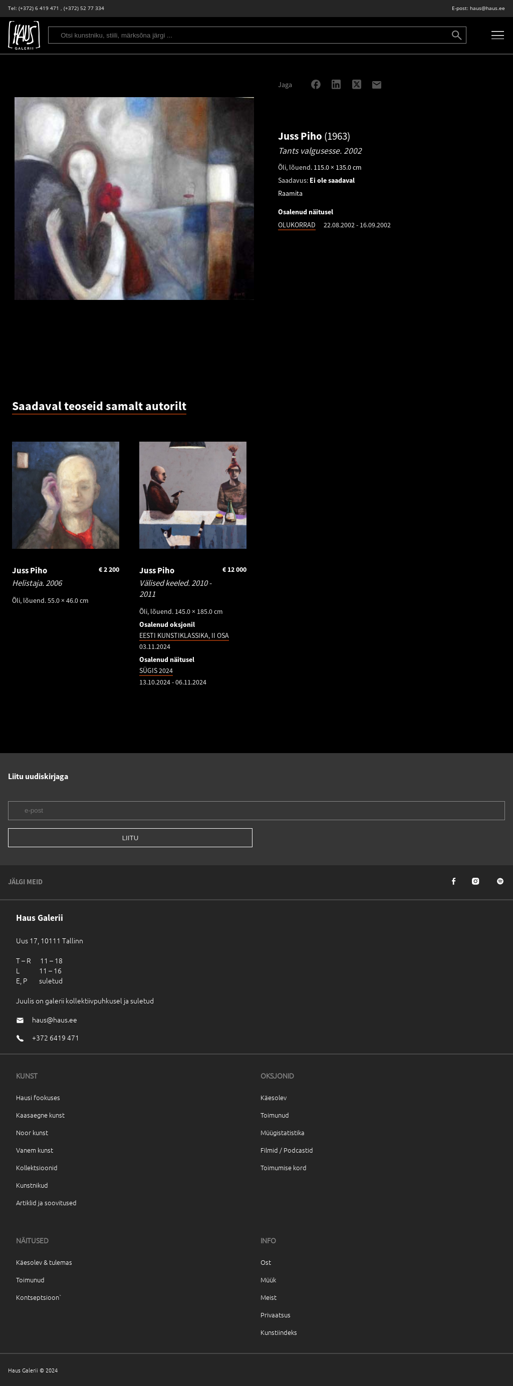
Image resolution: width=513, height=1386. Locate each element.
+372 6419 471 (55, 1037)
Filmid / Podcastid (287, 1150)
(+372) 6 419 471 (39, 8)
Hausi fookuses (38, 1097)
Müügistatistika (283, 1132)
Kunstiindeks (279, 1332)
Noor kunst (32, 1132)
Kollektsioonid (37, 1167)
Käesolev (274, 1097)
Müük (268, 1279)
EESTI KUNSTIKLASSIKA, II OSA (184, 635)
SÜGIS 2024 (156, 670)
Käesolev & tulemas (44, 1262)
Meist (269, 1297)
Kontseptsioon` (39, 1297)
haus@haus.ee (487, 8)
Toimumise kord (284, 1167)
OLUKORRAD (297, 224)
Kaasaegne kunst (40, 1115)
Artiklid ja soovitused (46, 1202)
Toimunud (275, 1115)
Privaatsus (276, 1314)
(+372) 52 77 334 (84, 8)
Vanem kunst (34, 1150)
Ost (266, 1262)
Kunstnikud (32, 1185)
